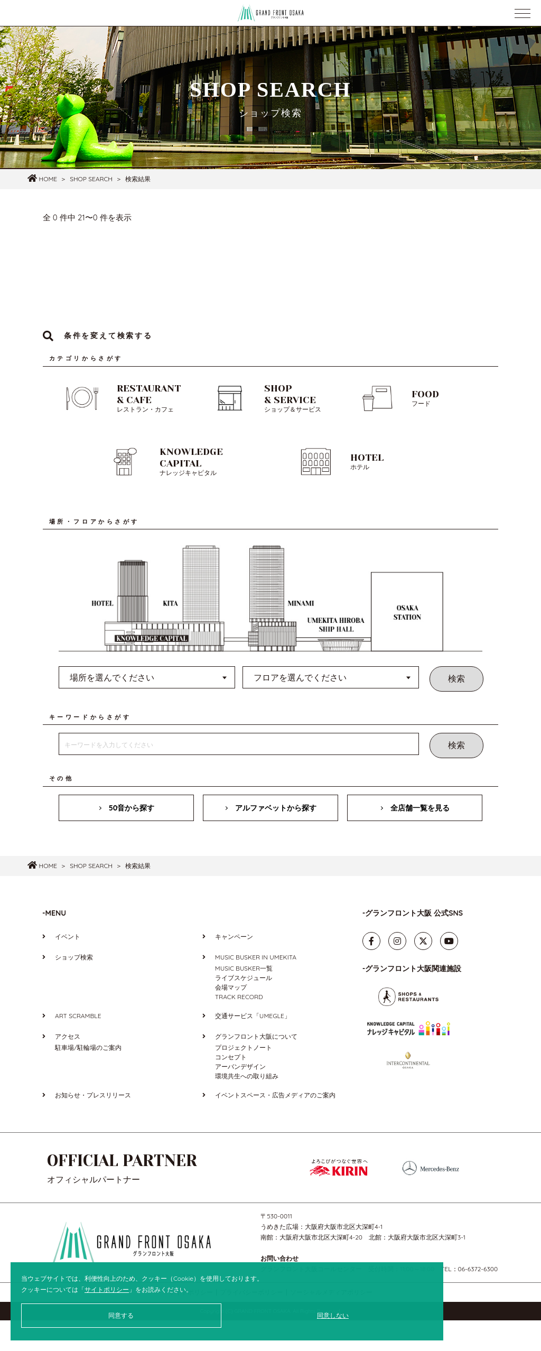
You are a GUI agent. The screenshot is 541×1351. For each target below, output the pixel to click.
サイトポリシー (107, 1289)
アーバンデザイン (240, 1097)
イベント (67, 967)
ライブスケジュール (243, 1008)
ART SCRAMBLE (78, 1046)
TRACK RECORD (239, 1027)
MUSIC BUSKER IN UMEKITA (255, 988)
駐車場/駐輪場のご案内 (88, 1078)
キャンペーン (234, 967)
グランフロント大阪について (256, 1067)
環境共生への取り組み (246, 1107)
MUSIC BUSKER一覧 (244, 999)
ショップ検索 (74, 988)
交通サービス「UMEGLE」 (253, 1046)
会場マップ (231, 1018)
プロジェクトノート (243, 1078)
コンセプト (231, 1088)
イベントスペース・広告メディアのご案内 (275, 1126)
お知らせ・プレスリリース (93, 1126)
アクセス (67, 1067)
